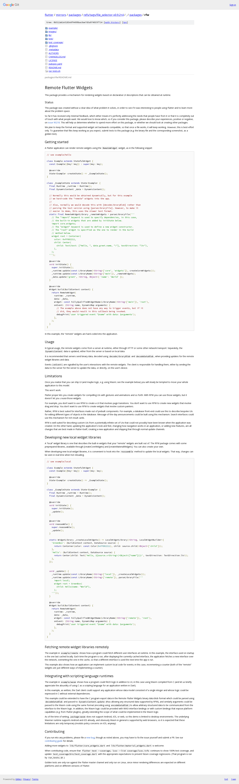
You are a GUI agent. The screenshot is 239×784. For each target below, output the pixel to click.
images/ (53, 31)
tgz (125, 22)
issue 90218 (54, 122)
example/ (53, 28)
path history (112, 22)
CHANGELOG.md (57, 56)
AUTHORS (54, 53)
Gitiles (18, 779)
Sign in (233, 4)
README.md (55, 67)
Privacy (26, 779)
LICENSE (53, 60)
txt (226, 779)
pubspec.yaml (55, 63)
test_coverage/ (56, 42)
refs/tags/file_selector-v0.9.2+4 (104, 15)
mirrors (61, 15)
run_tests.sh (54, 71)
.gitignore (53, 45)
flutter (49, 15)
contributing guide (53, 740)
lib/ (50, 35)
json (233, 779)
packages (75, 15)
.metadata (54, 49)
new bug (90, 737)
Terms (35, 779)
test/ (51, 38)
